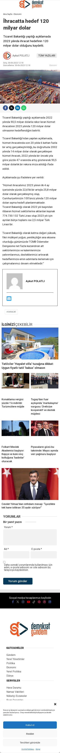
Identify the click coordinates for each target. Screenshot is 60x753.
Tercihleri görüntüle (30, 742)
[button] (55, 704)
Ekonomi (53, 65)
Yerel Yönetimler (15, 659)
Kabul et (30, 725)
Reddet (30, 733)
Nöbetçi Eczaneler (16, 695)
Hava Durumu (13, 687)
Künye (38, 749)
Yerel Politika (13, 671)
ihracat (12, 312)
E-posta (36, 549)
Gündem (11, 654)
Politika (10, 663)
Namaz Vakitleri (15, 691)
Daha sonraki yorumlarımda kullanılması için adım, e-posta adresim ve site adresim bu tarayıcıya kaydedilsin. (28, 567)
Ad (6, 549)
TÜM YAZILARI (46, 55)
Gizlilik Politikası (27, 749)
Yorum (8, 527)
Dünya (9, 675)
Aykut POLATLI (20, 55)
